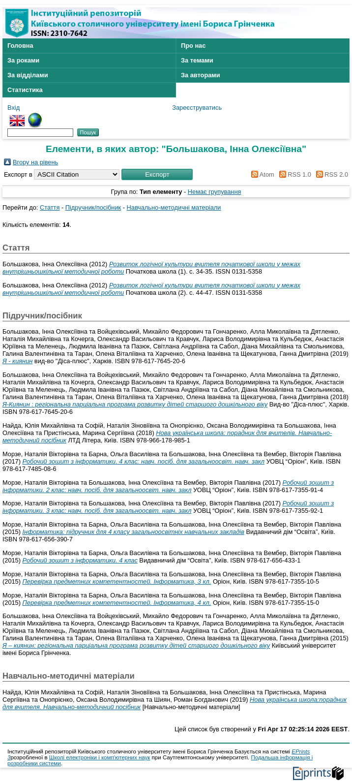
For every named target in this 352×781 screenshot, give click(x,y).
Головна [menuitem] (20, 45)
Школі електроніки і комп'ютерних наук (99, 757)
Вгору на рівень (35, 162)
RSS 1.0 (293, 174)
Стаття (49, 207)
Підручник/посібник (93, 207)
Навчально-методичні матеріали (174, 207)
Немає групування (214, 191)
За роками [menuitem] (23, 60)
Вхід (13, 107)
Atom (261, 174)
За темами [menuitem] (197, 60)
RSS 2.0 (330, 174)
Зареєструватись (197, 107)
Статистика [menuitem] (25, 90)
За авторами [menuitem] (200, 75)
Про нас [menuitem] (193, 45)
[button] (157, 174)
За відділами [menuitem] (27, 75)
